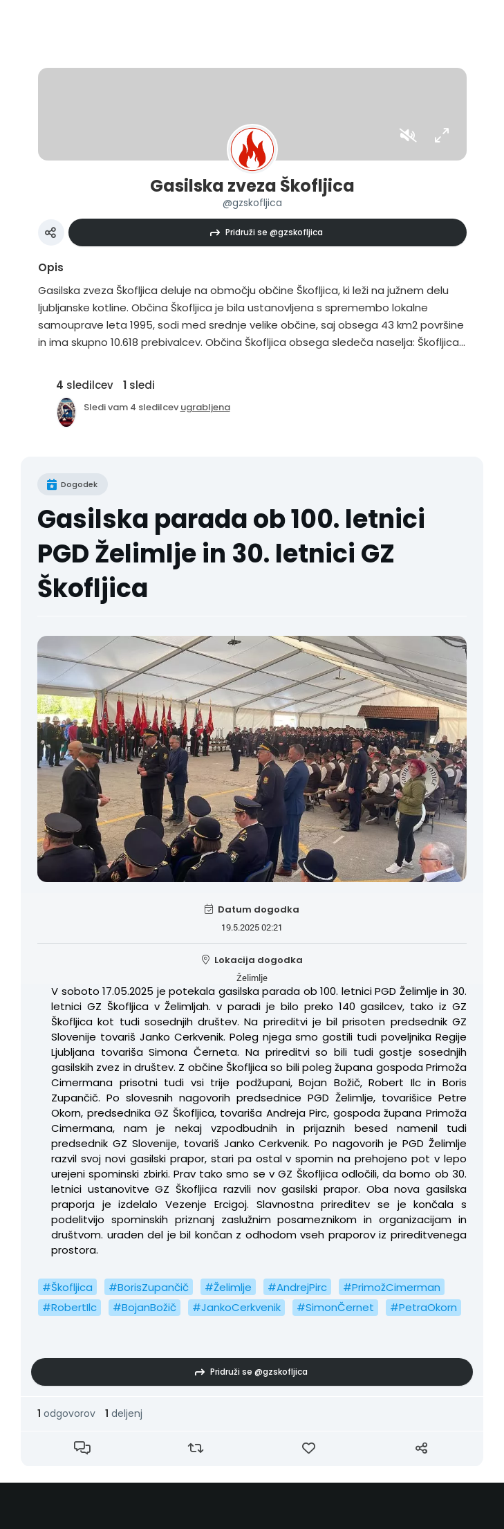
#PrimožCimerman (391, 1287)
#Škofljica (67, 1287)
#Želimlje (228, 1287)
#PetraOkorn (423, 1307)
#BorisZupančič (149, 1287)
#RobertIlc (69, 1307)
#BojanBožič (144, 1307)
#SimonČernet (335, 1307)
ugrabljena (205, 407)
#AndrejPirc (297, 1287)
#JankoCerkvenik (236, 1307)
